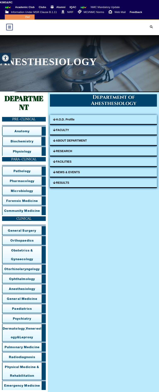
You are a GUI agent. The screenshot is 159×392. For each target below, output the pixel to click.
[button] (5, 58)
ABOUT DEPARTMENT (71, 140)
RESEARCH (64, 151)
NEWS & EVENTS (68, 172)
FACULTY (62, 130)
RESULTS (62, 182)
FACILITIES (63, 161)
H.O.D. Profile (65, 119)
